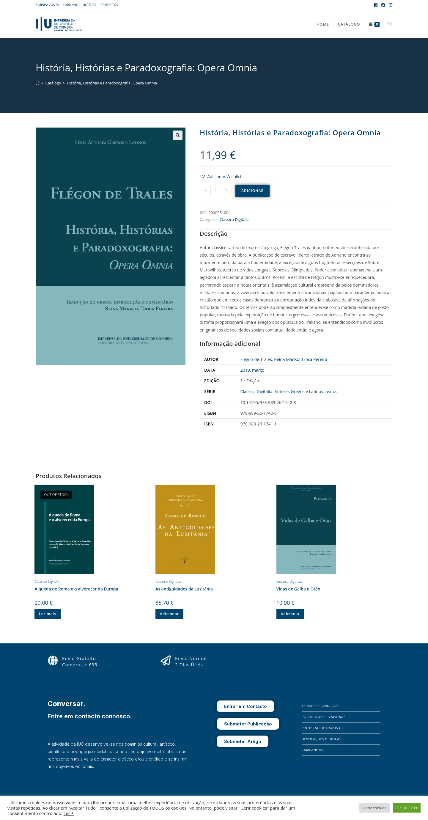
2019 (245, 370)
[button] (177, 135)
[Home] (38, 83)
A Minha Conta (47, 5)
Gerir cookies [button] (374, 807)
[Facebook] (306, 790)
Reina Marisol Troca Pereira (300, 359)
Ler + (69, 813)
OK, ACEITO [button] (406, 807)
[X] (323, 790)
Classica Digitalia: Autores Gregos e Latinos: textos (288, 391)
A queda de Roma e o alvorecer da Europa (76, 589)
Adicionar (252, 190)
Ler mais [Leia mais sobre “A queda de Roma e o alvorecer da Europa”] (47, 613)
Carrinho (70, 5)
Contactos (109, 5)
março (258, 370)
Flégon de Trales (256, 359)
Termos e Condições (320, 705)
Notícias (89, 5)
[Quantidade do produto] (215, 190)
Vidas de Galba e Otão (298, 589)
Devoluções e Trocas (321, 738)
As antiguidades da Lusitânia (184, 589)
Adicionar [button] (169, 613)
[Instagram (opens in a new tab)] (389, 5)
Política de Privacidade (323, 716)
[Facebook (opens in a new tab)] (383, 5)
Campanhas (312, 749)
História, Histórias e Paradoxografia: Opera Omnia (112, 83)
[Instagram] (314, 790)
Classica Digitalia (234, 219)
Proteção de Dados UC (323, 727)
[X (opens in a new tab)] (375, 5)
